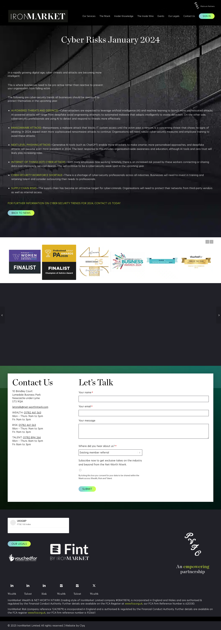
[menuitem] (88, 16)
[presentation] (168, 450)
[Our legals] (19, 544)
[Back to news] (21, 213)
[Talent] (28, 585)
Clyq (82, 625)
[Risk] (44, 585)
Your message (87, 420)
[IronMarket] (36, 16)
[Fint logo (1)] (69, 552)
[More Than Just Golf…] (218, 315)
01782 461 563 (32, 412)
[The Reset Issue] (2, 315)
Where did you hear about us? (97, 446)
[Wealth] (12, 585)
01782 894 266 (32, 437)
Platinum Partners (207, 6)
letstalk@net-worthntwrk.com (30, 407)
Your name (86, 393)
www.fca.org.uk (134, 603)
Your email (86, 407)
